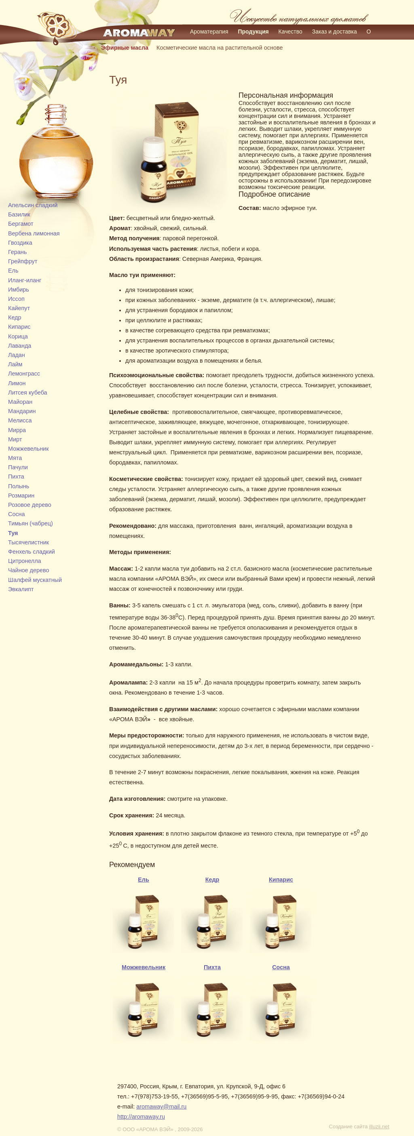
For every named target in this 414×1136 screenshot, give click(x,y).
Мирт (15, 439)
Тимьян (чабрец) (30, 523)
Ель (13, 270)
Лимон (16, 383)
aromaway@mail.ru (161, 1106)
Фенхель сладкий (31, 551)
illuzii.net (379, 1126)
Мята (15, 458)
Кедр (14, 317)
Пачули (18, 467)
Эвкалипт (21, 589)
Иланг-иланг (24, 280)
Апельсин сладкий (32, 205)
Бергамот (21, 223)
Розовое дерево (29, 505)
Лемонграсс (24, 373)
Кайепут (19, 308)
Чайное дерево (28, 570)
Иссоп (16, 299)
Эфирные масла (124, 47)
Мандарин (22, 411)
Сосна (16, 514)
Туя (13, 533)
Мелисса (20, 420)
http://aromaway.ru (141, 1116)
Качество (290, 31)
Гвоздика (20, 242)
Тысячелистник (28, 542)
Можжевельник (28, 448)
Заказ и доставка (334, 31)
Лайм (15, 364)
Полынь (18, 486)
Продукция (253, 31)
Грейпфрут (22, 261)
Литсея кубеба (27, 392)
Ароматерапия (209, 31)
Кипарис (19, 326)
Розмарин (21, 495)
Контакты (233, 43)
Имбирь (18, 289)
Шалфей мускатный (35, 580)
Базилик (19, 214)
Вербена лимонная (34, 233)
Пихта (16, 476)
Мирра (17, 430)
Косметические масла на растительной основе (219, 47)
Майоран (20, 402)
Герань (17, 252)
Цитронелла (24, 561)
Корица (18, 336)
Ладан (16, 355)
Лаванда (19, 345)
